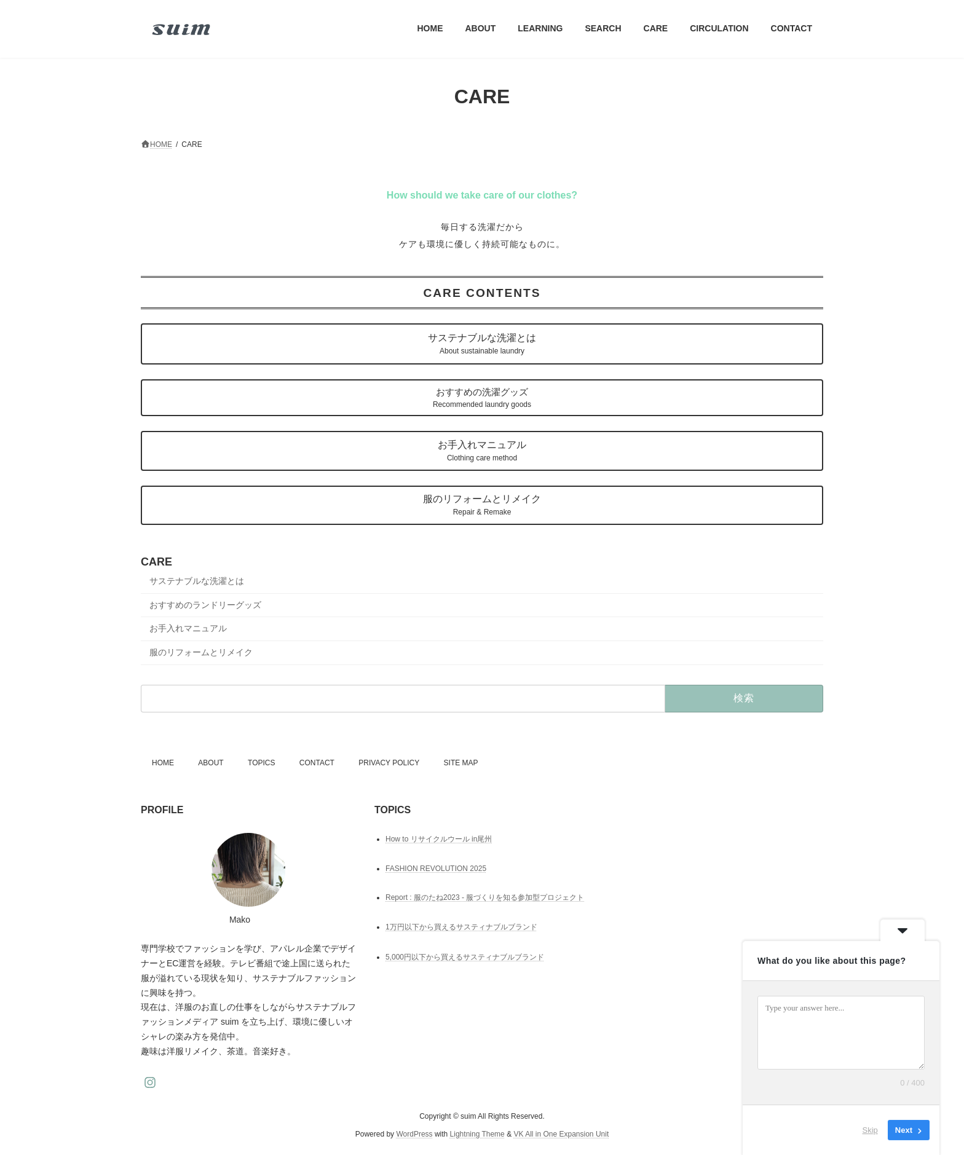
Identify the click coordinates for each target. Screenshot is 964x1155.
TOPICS (261, 763)
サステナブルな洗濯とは (482, 344)
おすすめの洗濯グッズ (482, 398)
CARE (156, 562)
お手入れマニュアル (482, 451)
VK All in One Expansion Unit (561, 1134)
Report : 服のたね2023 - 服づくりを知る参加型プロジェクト (484, 897)
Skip (870, 1130)
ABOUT (210, 763)
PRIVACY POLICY (388, 763)
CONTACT (316, 763)
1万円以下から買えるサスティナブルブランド (461, 927)
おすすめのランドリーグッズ (205, 604)
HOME (163, 763)
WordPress (414, 1134)
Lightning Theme (477, 1134)
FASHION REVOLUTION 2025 (435, 868)
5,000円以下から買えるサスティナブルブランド (464, 957)
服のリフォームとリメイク (482, 505)
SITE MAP (461, 763)
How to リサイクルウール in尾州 (438, 839)
